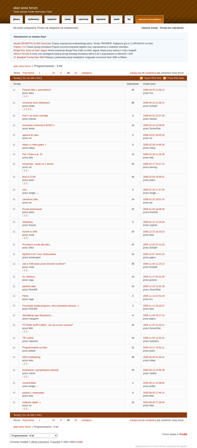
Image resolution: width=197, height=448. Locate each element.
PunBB (183, 434)
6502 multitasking (31, 357)
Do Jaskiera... (29, 276)
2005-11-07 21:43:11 (153, 325)
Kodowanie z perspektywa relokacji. (40, 370)
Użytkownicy (33, 19)
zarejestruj (150, 73)
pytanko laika (29, 286)
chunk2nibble (29, 383)
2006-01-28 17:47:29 (153, 189)
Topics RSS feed (152, 78)
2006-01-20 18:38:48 (153, 209)
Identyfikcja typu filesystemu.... (38, 315)
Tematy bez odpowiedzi (172, 28)
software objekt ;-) (31, 402)
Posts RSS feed (175, 78)
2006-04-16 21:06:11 (153, 102)
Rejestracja (83, 19)
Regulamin (52, 19)
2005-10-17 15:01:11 (153, 347)
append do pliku (30, 135)
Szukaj (68, 19)
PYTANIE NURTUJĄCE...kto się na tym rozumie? (47, 325)
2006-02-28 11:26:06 (153, 154)
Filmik (25, 296)
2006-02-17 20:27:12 (153, 164)
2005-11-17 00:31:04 (153, 276)
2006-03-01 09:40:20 (153, 135)
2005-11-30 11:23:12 (153, 263)
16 (53, 73)
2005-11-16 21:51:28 (153, 286)
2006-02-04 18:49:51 (153, 177)
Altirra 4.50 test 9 (22, 54)
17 (61, 73)
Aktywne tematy (149, 28)
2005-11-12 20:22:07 (153, 305)
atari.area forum (25, 8)
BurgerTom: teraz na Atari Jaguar (30, 50)
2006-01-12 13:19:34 (153, 222)
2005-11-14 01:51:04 (153, 296)
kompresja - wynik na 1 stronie (37, 164)
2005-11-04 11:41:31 (153, 338)
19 (75, 73)
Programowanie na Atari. (35, 347)
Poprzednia (28, 73)
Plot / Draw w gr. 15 (32, 154)
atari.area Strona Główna (150, 19)
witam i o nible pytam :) (34, 144)
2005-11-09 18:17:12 (153, 315)
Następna (87, 73)
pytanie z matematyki (33, 392)
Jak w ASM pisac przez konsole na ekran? (44, 263)
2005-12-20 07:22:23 (153, 244)
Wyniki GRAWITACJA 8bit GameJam (32, 43)
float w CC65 (29, 177)
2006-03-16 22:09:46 (153, 125)
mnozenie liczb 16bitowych (36, 102)
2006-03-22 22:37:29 (153, 115)
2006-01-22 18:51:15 (153, 199)
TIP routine (27, 338)
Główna (16, 19)
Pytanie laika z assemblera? (36, 90)
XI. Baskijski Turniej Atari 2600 (28, 57)
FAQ (129, 19)
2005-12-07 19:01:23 (153, 254)
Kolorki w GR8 (29, 231)
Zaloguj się (135, 73)
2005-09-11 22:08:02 (153, 383)
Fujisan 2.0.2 (20, 47)
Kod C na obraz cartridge (35, 115)
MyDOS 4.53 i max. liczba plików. (39, 254)
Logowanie (101, 19)
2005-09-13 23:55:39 (153, 370)
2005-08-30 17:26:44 (153, 402)
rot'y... (25, 189)
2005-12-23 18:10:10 (153, 231)
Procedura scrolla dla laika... (36, 244)
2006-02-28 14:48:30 (153, 144)
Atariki (116, 19)
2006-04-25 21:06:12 (153, 90)
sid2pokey (27, 222)
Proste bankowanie (32, 209)
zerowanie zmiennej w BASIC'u (38, 125)
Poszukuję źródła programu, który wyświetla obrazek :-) (50, 305)
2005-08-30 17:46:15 (153, 392)
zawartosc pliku (30, 199)
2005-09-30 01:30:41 (153, 357)
